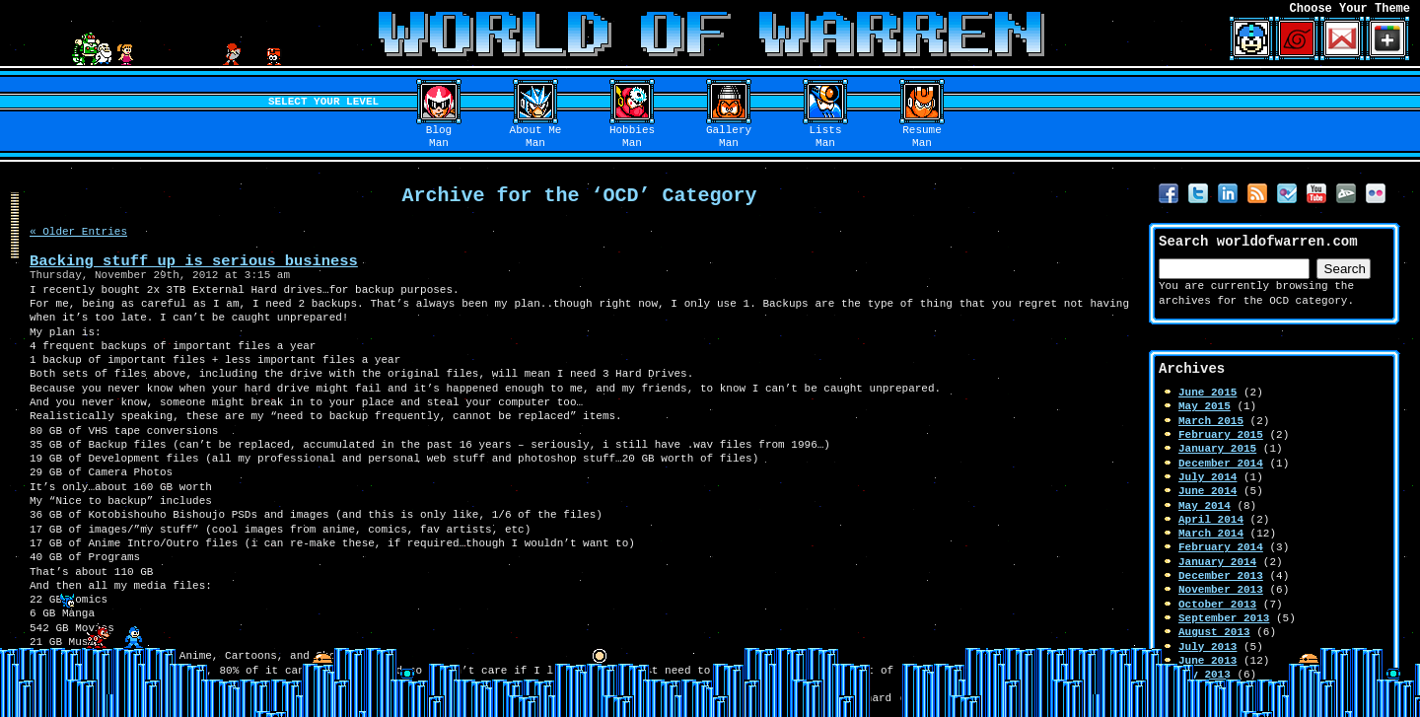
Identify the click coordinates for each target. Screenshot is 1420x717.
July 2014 (1207, 476)
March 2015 (1210, 420)
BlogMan (439, 137)
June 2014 (1207, 490)
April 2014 (1210, 519)
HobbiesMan (632, 137)
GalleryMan (728, 137)
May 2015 (1204, 405)
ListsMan (826, 137)
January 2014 (1217, 561)
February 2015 (1220, 434)
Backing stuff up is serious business (194, 261)
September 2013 (1223, 617)
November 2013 (1220, 589)
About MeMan (536, 137)
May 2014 (1204, 505)
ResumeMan (922, 137)
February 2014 (1220, 546)
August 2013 (1214, 631)
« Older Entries (78, 231)
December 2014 (1220, 463)
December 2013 (1220, 575)
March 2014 (1210, 533)
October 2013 (1217, 604)
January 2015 (1217, 448)
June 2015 (1207, 392)
